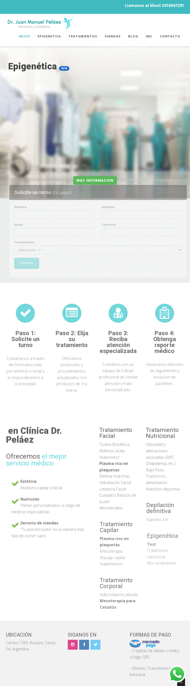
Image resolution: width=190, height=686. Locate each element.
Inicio (24, 36)
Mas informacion (95, 180)
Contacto (170, 36)
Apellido (110, 207)
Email (20, 225)
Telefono (111, 225)
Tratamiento (26, 242)
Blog (133, 36)
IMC (149, 36)
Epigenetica (49, 36)
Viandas (113, 36)
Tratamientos (82, 36)
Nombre (22, 207)
